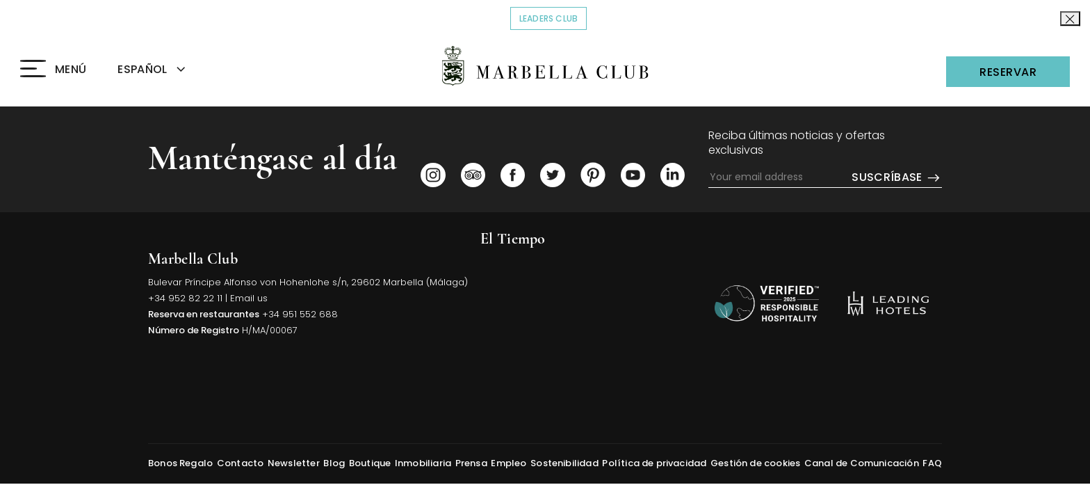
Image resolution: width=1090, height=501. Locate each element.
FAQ (932, 463)
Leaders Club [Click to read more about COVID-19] (553, 17)
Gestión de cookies (755, 463)
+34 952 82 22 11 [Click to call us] (185, 298)
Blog (334, 463)
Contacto (240, 463)
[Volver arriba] (767, 303)
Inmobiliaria (423, 463)
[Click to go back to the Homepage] (545, 66)
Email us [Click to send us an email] (249, 298)
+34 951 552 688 (300, 314)
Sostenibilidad (564, 463)
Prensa (471, 463)
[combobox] (167, 70)
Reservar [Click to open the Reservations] (1007, 72)
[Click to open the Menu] (53, 69)
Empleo (508, 463)
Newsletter (294, 463)
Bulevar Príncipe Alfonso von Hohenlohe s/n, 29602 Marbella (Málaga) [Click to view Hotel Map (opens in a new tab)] (308, 282)
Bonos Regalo (180, 463)
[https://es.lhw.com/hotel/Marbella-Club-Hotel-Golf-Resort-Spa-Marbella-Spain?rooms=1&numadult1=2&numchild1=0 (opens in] (888, 303)
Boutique (370, 463)
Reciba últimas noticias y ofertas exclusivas (796, 143)
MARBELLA (590, 307)
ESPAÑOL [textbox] (142, 69)
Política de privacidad (654, 463)
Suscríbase (897, 177)
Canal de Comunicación (861, 463)
